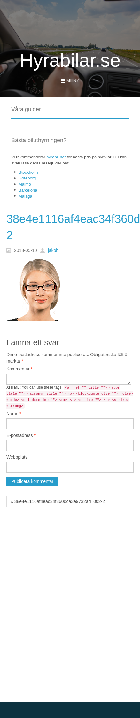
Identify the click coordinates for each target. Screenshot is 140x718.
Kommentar (19, 368)
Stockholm (28, 172)
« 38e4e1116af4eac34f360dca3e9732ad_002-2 (58, 501)
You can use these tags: (69, 397)
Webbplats (16, 457)
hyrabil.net (56, 157)
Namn (13, 413)
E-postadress (21, 435)
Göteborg (27, 178)
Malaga (25, 196)
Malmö (25, 184)
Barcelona (28, 190)
